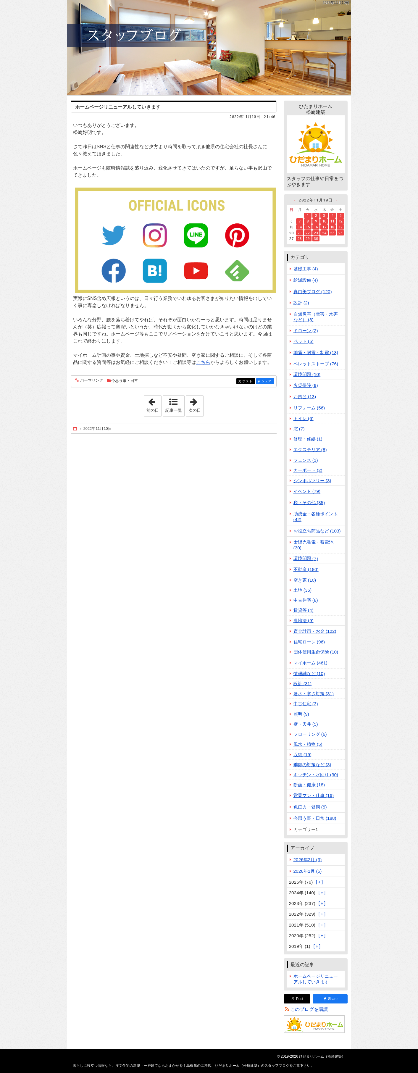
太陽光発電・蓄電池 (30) (313, 545)
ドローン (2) (305, 330)
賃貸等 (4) (303, 610)
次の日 (195, 404)
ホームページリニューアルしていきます (117, 106)
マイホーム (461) (310, 662)
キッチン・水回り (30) (315, 774)
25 (332, 232)
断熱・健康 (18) (309, 784)
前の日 (153, 404)
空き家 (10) (304, 580)
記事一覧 (173, 410)
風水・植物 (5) (307, 744)
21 (300, 232)
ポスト (248, 381)
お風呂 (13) (304, 396)
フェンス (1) (305, 460)
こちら (203, 362)
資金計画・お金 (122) (314, 631)
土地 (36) (302, 590)
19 (340, 227)
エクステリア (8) (310, 449)
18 (332, 227)
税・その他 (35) (309, 502)
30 (316, 238)
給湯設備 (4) (305, 280)
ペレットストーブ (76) (315, 363)
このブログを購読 (309, 1009)
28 (300, 238)
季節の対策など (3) (312, 764)
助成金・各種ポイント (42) (315, 516)
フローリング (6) (310, 734)
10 (324, 221)
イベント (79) (307, 491)
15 (308, 227)
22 (308, 232)
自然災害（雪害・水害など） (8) (315, 317)
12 (340, 221)
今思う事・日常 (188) (314, 818)
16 (316, 227)
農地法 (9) (303, 620)
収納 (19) (302, 754)
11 (332, 221)
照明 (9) (301, 714)
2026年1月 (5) (307, 871)
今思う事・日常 (124, 380)
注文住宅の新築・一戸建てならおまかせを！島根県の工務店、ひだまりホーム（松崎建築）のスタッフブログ (209, 47)
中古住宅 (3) (305, 703)
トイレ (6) (303, 418)
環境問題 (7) (305, 558)
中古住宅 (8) (305, 600)
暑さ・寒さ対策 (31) (313, 693)
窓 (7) (299, 428)
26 (340, 232)
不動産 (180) (306, 569)
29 (308, 238)
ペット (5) (303, 341)
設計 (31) (302, 683)
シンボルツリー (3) (312, 480)
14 (300, 227)
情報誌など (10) (309, 673)
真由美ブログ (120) (312, 291)
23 (316, 232)
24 (324, 232)
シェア (267, 381)
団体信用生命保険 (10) (315, 651)
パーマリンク (91, 380)
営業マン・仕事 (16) (313, 795)
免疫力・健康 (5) (310, 806)
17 (324, 227)
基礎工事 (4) (305, 268)
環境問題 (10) (307, 374)
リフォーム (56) (309, 407)
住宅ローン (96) (309, 641)
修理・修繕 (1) (307, 438)
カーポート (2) (307, 470)
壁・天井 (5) (305, 724)
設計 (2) (301, 302)
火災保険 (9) (305, 385)
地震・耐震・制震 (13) (315, 352)
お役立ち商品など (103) (317, 530)
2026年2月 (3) (307, 859)
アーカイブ (302, 848)
